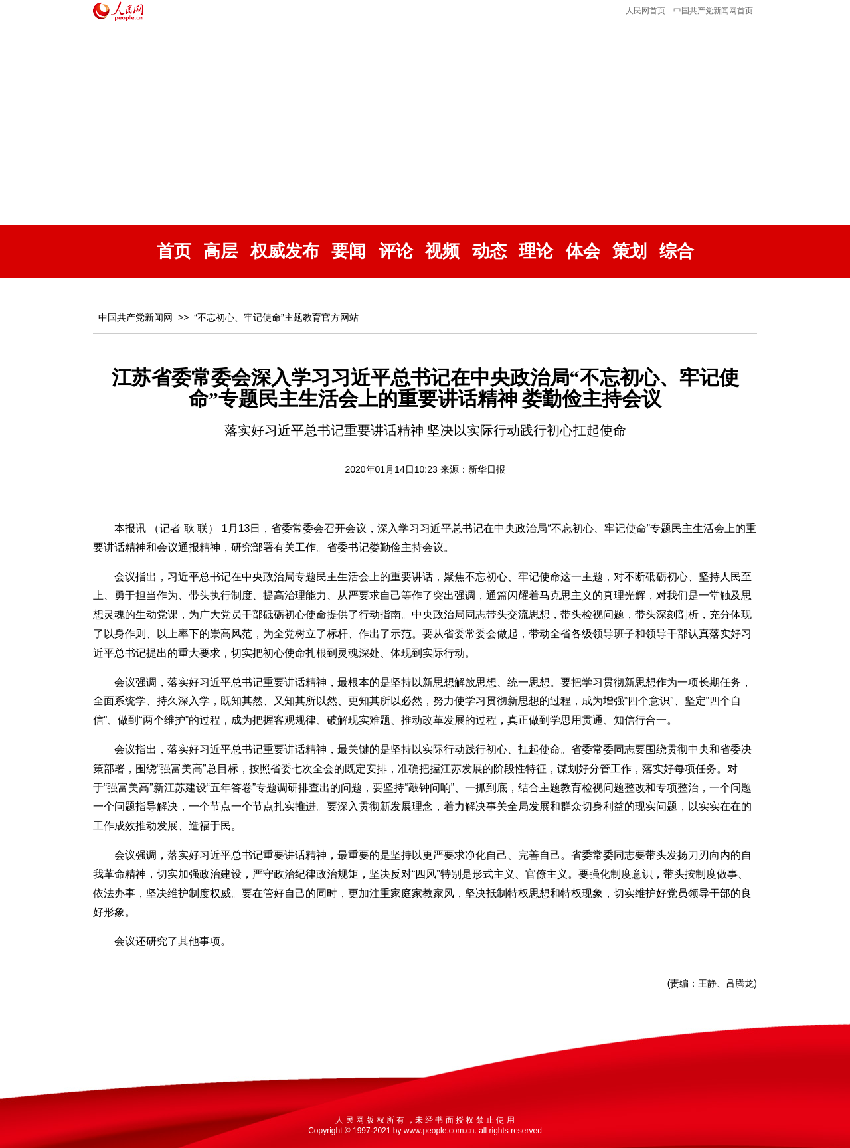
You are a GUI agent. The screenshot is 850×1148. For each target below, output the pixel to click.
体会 (583, 251)
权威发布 (284, 251)
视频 (442, 251)
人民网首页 (645, 10)
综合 (676, 251)
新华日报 (486, 469)
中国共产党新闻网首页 (713, 10)
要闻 (348, 251)
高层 (220, 251)
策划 (629, 251)
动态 (489, 251)
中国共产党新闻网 (135, 317)
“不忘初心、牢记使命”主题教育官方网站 (276, 317)
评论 (396, 251)
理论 (536, 251)
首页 (174, 251)
